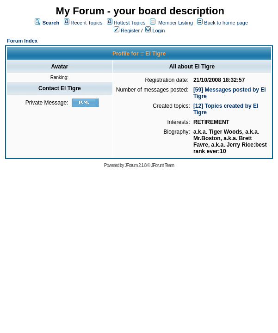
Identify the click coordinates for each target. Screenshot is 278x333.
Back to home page (226, 22)
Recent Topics (87, 22)
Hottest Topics (130, 22)
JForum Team (162, 165)
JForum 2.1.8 (135, 165)
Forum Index (22, 40)
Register (127, 30)
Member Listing (175, 22)
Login (155, 30)
